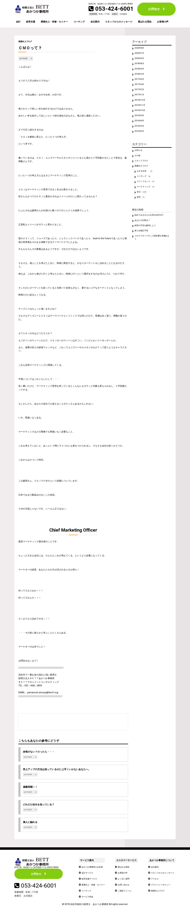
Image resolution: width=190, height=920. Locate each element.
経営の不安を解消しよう (147, 245)
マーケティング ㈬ (147, 203)
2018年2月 (140, 78)
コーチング (79, 21)
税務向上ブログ (26, 41)
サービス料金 (88, 901)
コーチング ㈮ (145, 191)
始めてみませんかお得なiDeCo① (151, 234)
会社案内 (95, 21)
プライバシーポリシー (160, 890)
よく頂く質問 (125, 884)
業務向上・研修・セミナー (54, 21)
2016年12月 (141, 107)
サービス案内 (86, 865)
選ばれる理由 (144, 21)
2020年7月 (140, 54)
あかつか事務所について (160, 865)
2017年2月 (140, 95)
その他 (138, 168)
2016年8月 (140, 130)
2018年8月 (140, 66)
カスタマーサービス (127, 865)
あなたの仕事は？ (144, 239)
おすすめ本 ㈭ (26, 58)
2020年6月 (140, 60)
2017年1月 (140, 101)
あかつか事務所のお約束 (94, 872)
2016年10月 (141, 119)
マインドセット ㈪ (147, 197)
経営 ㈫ (141, 215)
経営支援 (30, 21)
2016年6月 (140, 136)
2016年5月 (140, 142)
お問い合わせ (125, 890)
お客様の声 (162, 21)
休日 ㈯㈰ (142, 209)
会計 (18, 21)
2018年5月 (140, 72)
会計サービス (88, 878)
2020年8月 (140, 48)
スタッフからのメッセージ (118, 21)
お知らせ (139, 162)
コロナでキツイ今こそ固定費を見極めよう (152, 259)
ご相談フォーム (126, 895)
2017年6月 (140, 83)
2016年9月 (140, 125)
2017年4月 (140, 89)
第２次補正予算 (143, 251)
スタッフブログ (143, 174)
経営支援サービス (91, 884)
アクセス (153, 884)
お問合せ (154, 9)
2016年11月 (141, 113)
